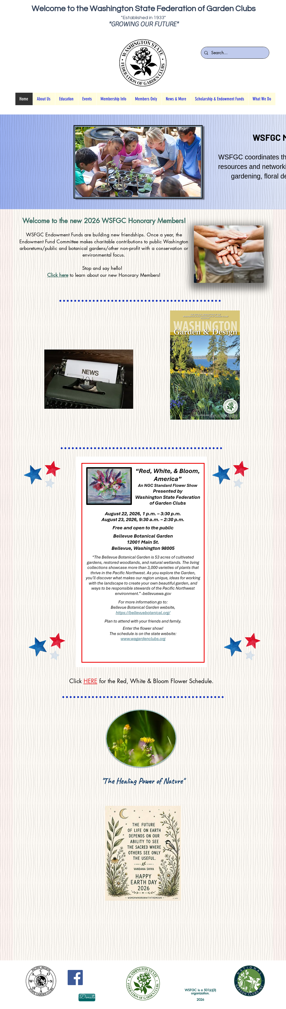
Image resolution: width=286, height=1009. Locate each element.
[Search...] (234, 52)
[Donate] (87, 997)
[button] (66, 99)
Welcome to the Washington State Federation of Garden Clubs (143, 9)
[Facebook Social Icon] (75, 977)
